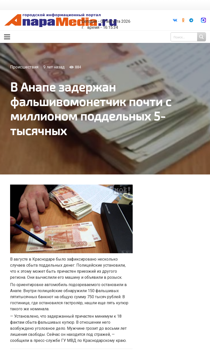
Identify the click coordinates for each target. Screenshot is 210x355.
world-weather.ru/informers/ (112, 17)
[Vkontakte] (175, 20)
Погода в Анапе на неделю (112, 13)
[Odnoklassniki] (183, 20)
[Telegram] (191, 20)
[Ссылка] (60, 20)
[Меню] (7, 37)
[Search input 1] (189, 36)
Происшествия (24, 67)
